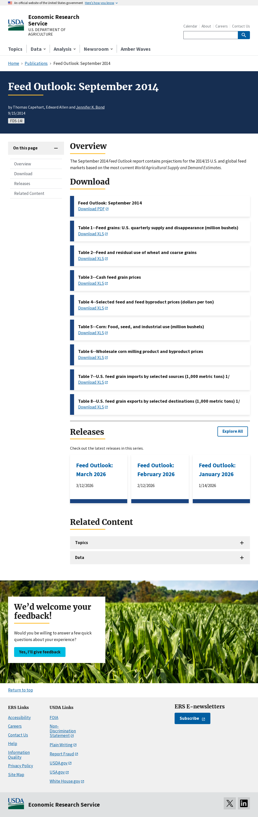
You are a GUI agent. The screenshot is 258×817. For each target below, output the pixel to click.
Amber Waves (136, 49)
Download (23, 173)
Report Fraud (62, 754)
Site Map (16, 774)
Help (12, 743)
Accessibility (19, 717)
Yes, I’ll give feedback (39, 652)
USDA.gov (59, 763)
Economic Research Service (53, 20)
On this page (25, 148)
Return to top (20, 690)
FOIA (54, 717)
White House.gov (65, 781)
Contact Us (241, 26)
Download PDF (91, 209)
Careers (221, 26)
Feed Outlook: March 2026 (94, 470)
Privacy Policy (20, 766)
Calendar (190, 26)
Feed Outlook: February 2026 (156, 470)
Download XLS (91, 234)
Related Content (29, 193)
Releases (22, 183)
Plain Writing (61, 745)
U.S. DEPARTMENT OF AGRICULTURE (47, 32)
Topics (15, 49)
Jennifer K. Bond (90, 107)
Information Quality (19, 755)
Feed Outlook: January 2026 (217, 470)
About (206, 26)
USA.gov (57, 772)
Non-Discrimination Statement (63, 730)
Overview (22, 164)
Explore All (232, 431)
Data (79, 557)
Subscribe (189, 718)
